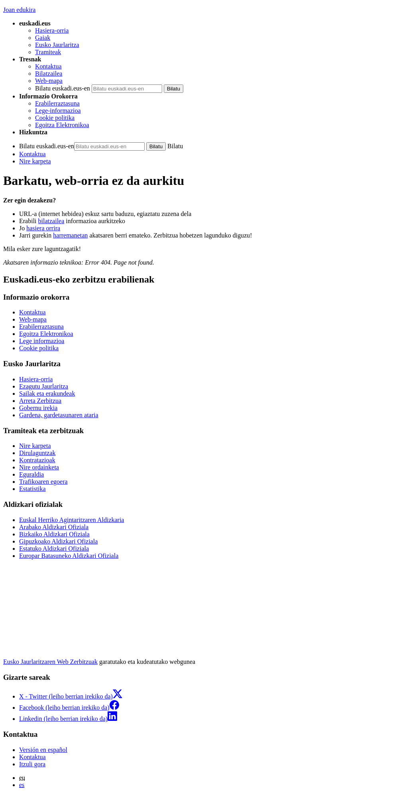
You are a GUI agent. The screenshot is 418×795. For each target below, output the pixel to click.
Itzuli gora (32, 764)
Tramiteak (48, 52)
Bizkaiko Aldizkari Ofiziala (54, 534)
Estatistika (32, 488)
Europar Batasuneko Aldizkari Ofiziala (68, 555)
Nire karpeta (35, 161)
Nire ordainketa (39, 467)
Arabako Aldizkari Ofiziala (53, 527)
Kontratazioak (37, 460)
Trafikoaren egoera (43, 481)
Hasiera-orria (52, 30)
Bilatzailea (48, 73)
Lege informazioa (41, 341)
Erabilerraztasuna (57, 103)
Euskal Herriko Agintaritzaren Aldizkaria (71, 519)
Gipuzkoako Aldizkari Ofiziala (58, 541)
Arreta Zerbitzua (40, 400)
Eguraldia (31, 474)
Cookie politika (55, 117)
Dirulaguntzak (37, 453)
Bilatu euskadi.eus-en (62, 88)
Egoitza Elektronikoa (62, 125)
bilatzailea (51, 221)
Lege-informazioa (58, 110)
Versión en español (43, 749)
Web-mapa (49, 80)
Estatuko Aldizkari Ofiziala (54, 548)
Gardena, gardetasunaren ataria (58, 415)
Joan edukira (19, 9)
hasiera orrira (43, 228)
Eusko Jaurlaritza (57, 44)
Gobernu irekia (38, 407)
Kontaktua (48, 66)
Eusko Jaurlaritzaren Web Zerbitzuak (50, 661)
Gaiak (42, 37)
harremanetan (70, 235)
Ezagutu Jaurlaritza (43, 386)
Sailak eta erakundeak (47, 393)
